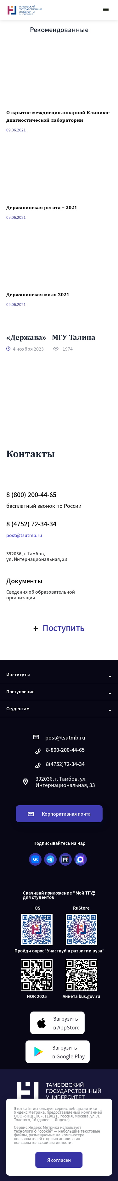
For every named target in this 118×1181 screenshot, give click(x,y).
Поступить (59, 628)
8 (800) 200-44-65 (31, 494)
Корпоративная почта (59, 814)
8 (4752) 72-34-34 (31, 524)
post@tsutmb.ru (24, 535)
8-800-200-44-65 (59, 751)
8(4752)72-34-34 (59, 765)
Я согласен (59, 1160)
